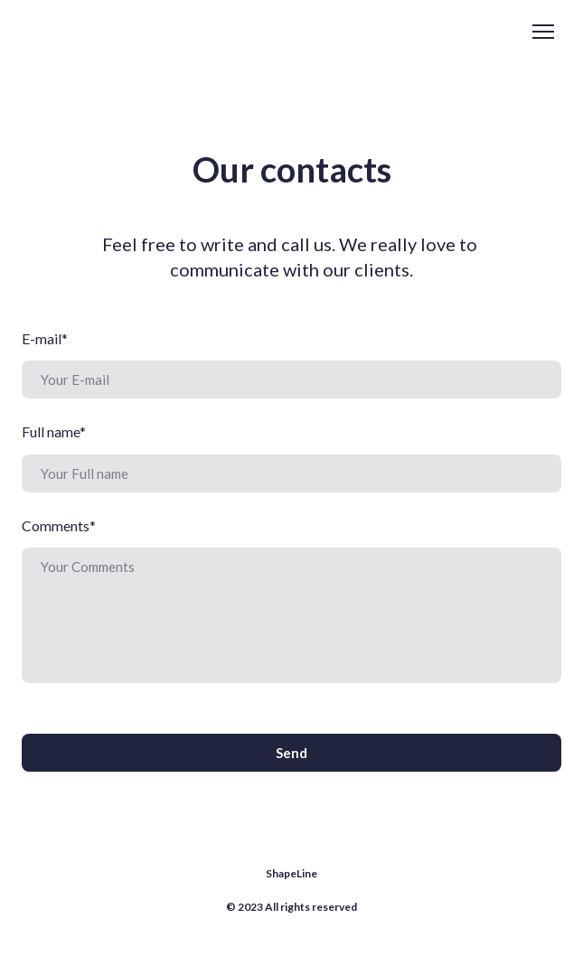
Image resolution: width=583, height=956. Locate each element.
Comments (59, 525)
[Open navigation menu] (543, 32)
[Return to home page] (94, 31)
